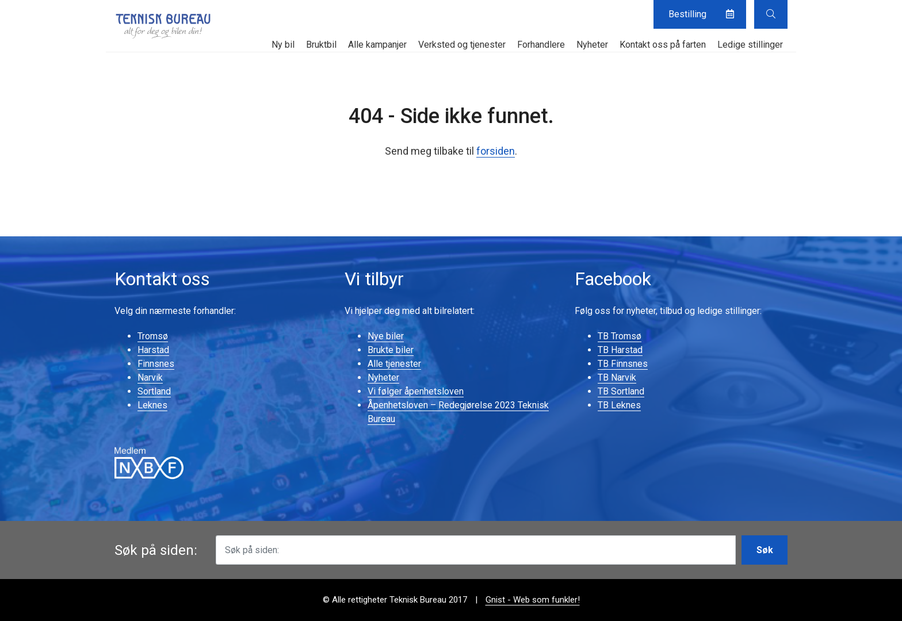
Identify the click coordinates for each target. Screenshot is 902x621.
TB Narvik (617, 377)
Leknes (152, 405)
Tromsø (152, 336)
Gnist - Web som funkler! (533, 600)
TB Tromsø (619, 336)
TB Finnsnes (623, 363)
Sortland (154, 391)
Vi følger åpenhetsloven (416, 391)
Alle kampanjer (377, 44)
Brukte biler (391, 349)
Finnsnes (155, 363)
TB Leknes (619, 405)
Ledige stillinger (750, 44)
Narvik (150, 377)
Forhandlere (541, 44)
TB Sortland (621, 391)
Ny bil (283, 44)
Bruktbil (321, 44)
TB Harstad (620, 349)
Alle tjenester (394, 363)
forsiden (495, 151)
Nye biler (386, 336)
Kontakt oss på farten (663, 44)
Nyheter (592, 44)
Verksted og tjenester (462, 44)
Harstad (153, 349)
